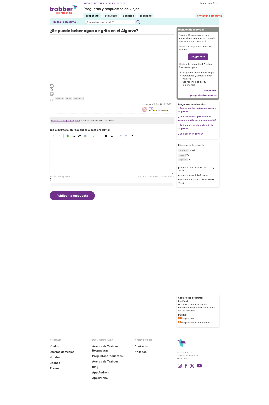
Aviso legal (182, 358)
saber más (210, 90)
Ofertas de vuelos (62, 352)
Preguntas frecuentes (107, 356)
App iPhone (100, 378)
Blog (95, 367)
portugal (78, 98)
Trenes (121, 3)
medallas (146, 15)
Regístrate (198, 57)
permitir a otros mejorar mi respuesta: (155, 176)
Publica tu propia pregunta (65, 120)
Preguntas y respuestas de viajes (111, 9)
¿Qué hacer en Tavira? (190, 133)
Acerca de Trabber (105, 361)
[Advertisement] (112, 58)
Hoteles (99, 3)
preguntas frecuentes (203, 95)
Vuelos (88, 3)
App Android (100, 372)
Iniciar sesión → (209, 3)
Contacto (141, 346)
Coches (110, 3)
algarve (59, 98)
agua (68, 98)
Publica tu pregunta (64, 21)
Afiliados (140, 352)
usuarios (128, 15)
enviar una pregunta (209, 15)
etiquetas (111, 15)
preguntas (92, 15)
